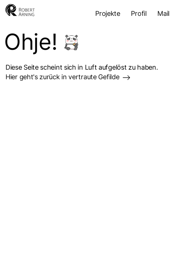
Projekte (107, 13)
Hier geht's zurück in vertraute (68, 77)
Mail (163, 13)
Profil (138, 13)
